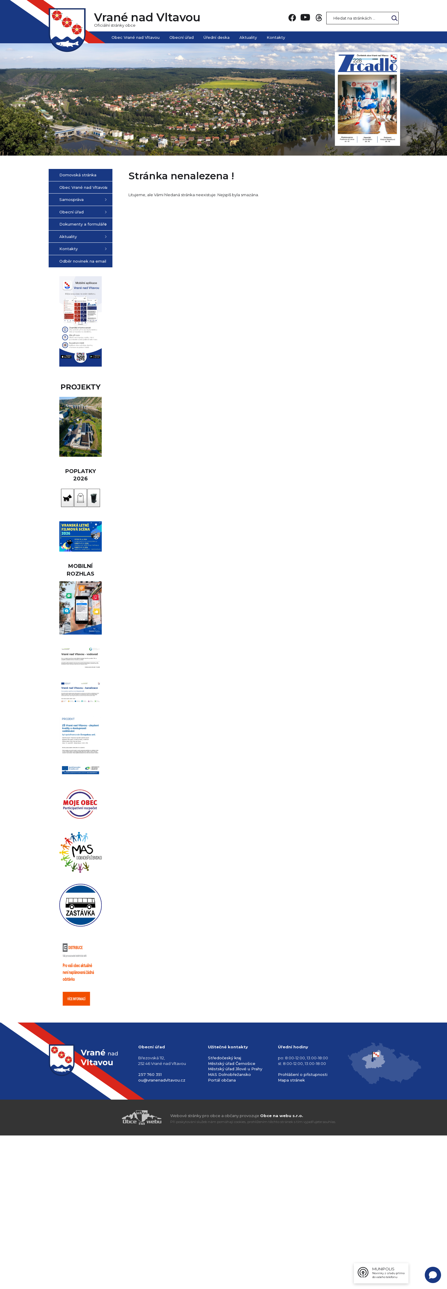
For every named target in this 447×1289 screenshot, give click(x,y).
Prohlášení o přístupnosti (302, 1228)
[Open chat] (433, 1275)
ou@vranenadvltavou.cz (161, 1233)
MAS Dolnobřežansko (229, 1228)
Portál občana (222, 1233)
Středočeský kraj (224, 1211)
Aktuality (248, 37)
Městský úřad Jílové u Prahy (235, 1222)
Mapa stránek (291, 1233)
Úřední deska (216, 37)
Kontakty (276, 37)
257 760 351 (150, 1228)
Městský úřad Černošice (231, 1217)
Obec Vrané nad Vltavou (136, 37)
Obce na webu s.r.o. (281, 1269)
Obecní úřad (181, 37)
